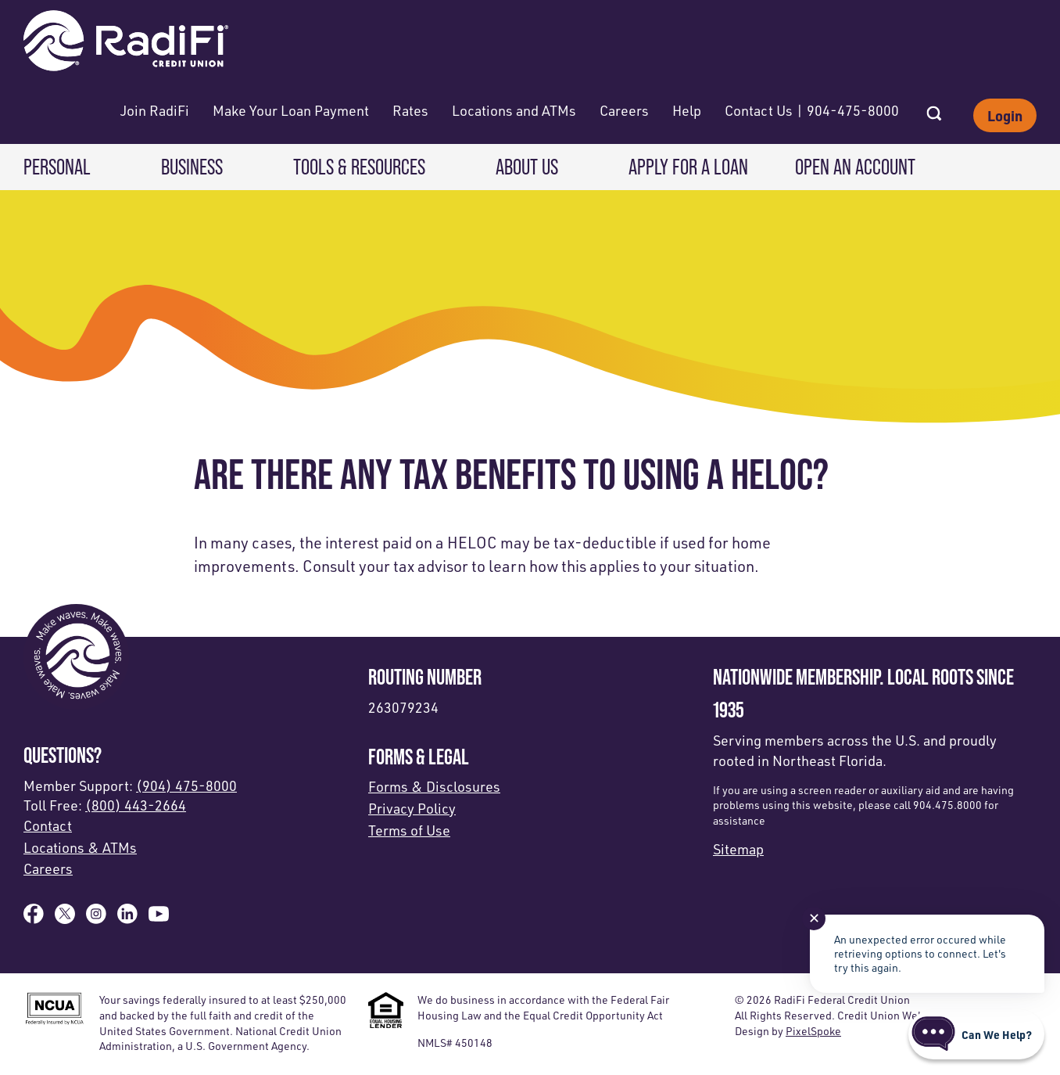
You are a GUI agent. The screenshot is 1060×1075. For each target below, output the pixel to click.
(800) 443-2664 (135, 805)
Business (192, 166)
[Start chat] (976, 1034)
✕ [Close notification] (814, 917)
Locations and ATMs (514, 110)
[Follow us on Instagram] (96, 918)
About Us (527, 166)
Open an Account (855, 166)
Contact (47, 825)
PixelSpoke (813, 1030)
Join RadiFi (154, 110)
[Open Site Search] (934, 108)
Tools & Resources (359, 166)
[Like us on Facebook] (33, 918)
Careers (624, 110)
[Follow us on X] (65, 918)
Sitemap (738, 848)
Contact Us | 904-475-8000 (812, 110)
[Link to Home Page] (125, 42)
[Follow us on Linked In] (127, 918)
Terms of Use (409, 830)
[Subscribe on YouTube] (159, 918)
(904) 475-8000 (186, 785)
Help (686, 110)
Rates (410, 110)
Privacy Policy (412, 808)
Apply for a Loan (688, 166)
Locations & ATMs (80, 847)
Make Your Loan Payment (291, 110)
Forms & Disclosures (434, 786)
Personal (57, 166)
